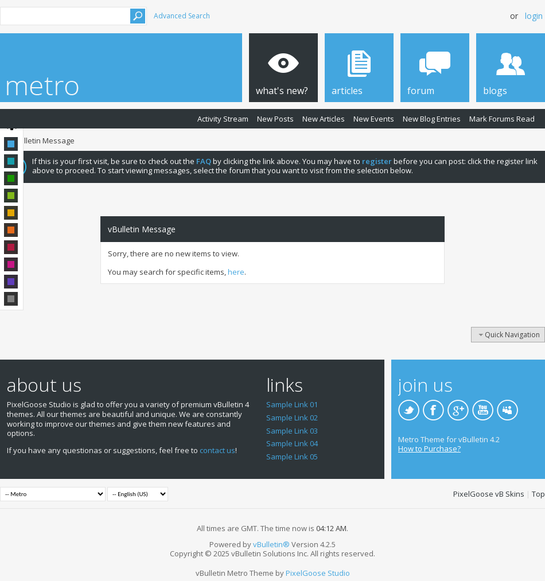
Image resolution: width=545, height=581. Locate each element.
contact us (217, 450)
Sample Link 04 (292, 443)
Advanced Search (182, 16)
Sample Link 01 (292, 404)
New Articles (323, 119)
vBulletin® (271, 544)
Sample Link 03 (292, 431)
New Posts (275, 119)
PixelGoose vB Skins (488, 494)
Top (538, 494)
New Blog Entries (432, 119)
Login (534, 15)
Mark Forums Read (502, 119)
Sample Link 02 (292, 417)
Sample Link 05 (292, 456)
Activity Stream (222, 119)
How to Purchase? (429, 448)
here (236, 272)
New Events (373, 119)
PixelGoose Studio (318, 573)
